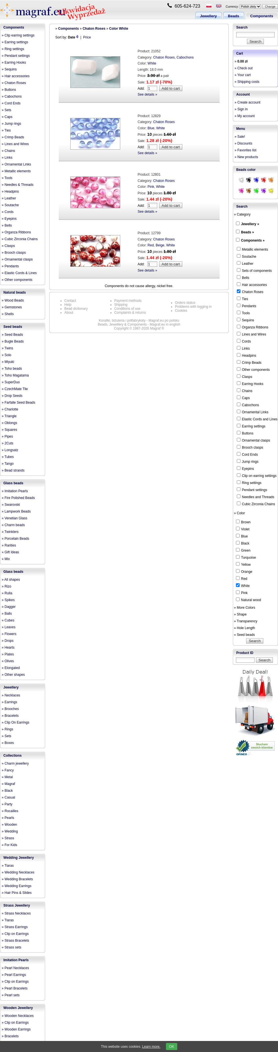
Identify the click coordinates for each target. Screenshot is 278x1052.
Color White (118, 29)
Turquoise (246, 557)
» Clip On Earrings (15, 722)
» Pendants (10, 266)
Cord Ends (247, 454)
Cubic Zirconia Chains (256, 504)
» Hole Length (244, 628)
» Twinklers (10, 532)
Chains (244, 390)
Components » (252, 240)
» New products (246, 157)
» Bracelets (10, 716)
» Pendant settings (16, 56)
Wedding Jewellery (18, 858)
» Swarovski (11, 505)
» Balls (7, 614)
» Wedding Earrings (16, 886)
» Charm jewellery (15, 763)
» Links (7, 158)
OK (171, 1046)
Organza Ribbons (252, 327)
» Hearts (8, 647)
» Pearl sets (10, 995)
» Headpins (10, 191)
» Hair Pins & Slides (17, 893)
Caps (243, 397)
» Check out (244, 68)
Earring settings (251, 426)
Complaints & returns (130, 313)
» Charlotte (10, 409)
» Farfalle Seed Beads (18, 403)
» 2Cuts (7, 443)
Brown (243, 522)
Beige (160, 245)
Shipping (121, 305)
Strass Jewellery (16, 905)
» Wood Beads (13, 300)
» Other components (17, 280)
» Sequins (9, 69)
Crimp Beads (249, 362)
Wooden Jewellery (18, 1008)
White (152, 63)
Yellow (243, 564)
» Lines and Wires (15, 144)
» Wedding (10, 831)
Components (261, 16)
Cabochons (185, 57)
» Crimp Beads (13, 137)
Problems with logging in (193, 307)
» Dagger (9, 607)
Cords (244, 341)
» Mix (6, 559)
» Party (7, 804)
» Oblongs (9, 423)
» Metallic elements (16, 171)
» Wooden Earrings (16, 1029)
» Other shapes (13, 675)
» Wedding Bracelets (17, 879)
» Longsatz (10, 450)
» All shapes (11, 580)
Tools (243, 313)
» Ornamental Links (16, 164)
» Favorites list (245, 150)
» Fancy (8, 770)
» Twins (7, 348)
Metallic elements (252, 249)
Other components (253, 369)
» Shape (240, 614)
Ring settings (249, 482)
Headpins (246, 355)
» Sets (6, 110)
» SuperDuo (11, 382)
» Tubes (8, 457)
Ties (242, 298)
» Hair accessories (16, 76)
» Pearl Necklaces (15, 968)
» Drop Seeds (12, 396)
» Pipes (7, 436)
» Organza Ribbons (16, 232)
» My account (245, 116)
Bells (243, 277)
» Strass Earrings (15, 927)
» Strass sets (11, 947)
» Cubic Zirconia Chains (20, 239)
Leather (245, 263)
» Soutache (10, 205)
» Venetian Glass (14, 518)
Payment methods (128, 301)
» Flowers (9, 634)
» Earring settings (15, 42)
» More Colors (244, 608)
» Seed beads (244, 635)
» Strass (8, 838)
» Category (242, 214)
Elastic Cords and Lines (257, 419)
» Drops (8, 641)
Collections (12, 756)
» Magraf (8, 784)
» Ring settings (13, 49)
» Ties (6, 130)
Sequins (245, 320)
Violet (242, 529)
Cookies (181, 311)
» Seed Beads (12, 335)
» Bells (7, 225)
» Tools (7, 178)
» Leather (9, 198)
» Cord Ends (11, 103)
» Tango (8, 464)
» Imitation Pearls (15, 491)
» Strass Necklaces (16, 913)
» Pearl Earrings (14, 975)
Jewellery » (250, 224)
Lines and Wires (251, 334)
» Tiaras (8, 866)
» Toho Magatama (15, 375)
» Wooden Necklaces (18, 1016)
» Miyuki (8, 362)
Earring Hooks (250, 383)
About (68, 313)
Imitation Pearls (16, 960)
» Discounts (243, 143)
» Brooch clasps (14, 253)
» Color (239, 513)
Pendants (246, 306)
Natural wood (248, 599)
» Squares (9, 430)
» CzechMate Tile (15, 389)
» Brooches (10, 709)
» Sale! (240, 137)
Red (151, 245)
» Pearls (8, 818)
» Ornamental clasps (17, 259)
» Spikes (8, 600)
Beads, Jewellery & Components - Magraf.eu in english (139, 324)
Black (242, 543)
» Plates (8, 654)
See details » (147, 94)
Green (243, 550)
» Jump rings (11, 124)
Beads (233, 16)
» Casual (8, 797)
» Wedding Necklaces (18, 872)
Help (67, 305)
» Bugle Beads (13, 341)
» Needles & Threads (18, 185)
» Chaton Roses (14, 83)
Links (243, 348)
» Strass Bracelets (15, 941)
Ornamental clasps (253, 440)
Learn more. (151, 1047)
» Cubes (8, 620)
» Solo (6, 355)
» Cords (8, 212)
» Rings (7, 729)
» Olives (8, 661)
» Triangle (9, 416)
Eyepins (245, 468)
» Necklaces (11, 695)
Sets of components (254, 270)
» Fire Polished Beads (18, 498)
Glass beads (13, 483)
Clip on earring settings (257, 475)
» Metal (7, 777)
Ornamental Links (252, 412)
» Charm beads (13, 525)
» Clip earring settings (18, 35)
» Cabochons (12, 96)
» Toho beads (12, 369)
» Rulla (7, 593)
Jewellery (208, 16)
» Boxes (8, 743)
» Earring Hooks (14, 62)
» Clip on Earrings (15, 934)
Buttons (245, 433)
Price (87, 37)
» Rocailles (10, 811)
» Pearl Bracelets (14, 988)
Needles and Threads (255, 496)
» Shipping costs (247, 82)
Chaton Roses (94, 29)
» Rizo (6, 586)
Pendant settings (252, 489)
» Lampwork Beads (16, 511)
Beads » (247, 232)
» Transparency (245, 621)
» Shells (8, 314)
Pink (151, 187)
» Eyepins (9, 219)
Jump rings (248, 461)
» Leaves (9, 627)
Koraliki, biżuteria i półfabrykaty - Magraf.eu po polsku (139, 320)
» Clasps (8, 246)
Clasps (244, 376)
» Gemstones (12, 307)
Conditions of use (127, 309)
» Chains (8, 151)
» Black (7, 791)
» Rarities (9, 545)
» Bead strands (13, 470)
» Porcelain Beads (15, 539)
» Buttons (9, 90)
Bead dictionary (76, 309)
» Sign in (241, 109)
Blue (151, 128)
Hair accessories (252, 284)
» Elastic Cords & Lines (19, 273)
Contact (70, 301)
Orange (244, 571)
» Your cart (243, 75)
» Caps (7, 117)
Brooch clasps (250, 447)
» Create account (247, 102)
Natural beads (14, 292)
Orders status (185, 303)
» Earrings (9, 702)
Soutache (246, 256)
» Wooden (9, 825)
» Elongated (11, 668)
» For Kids (9, 845)
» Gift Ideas (10, 552)
